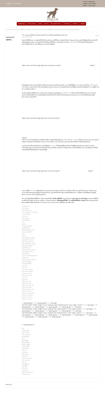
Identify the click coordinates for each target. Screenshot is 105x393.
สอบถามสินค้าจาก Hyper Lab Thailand (27, 29)
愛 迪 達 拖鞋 (25, 342)
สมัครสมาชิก (17, 4)
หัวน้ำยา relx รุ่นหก (27, 295)
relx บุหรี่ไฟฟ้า (26, 220)
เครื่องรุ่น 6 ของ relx (27, 285)
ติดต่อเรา (75, 24)
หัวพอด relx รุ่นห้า (27, 275)
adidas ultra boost (27, 372)
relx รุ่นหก (33, 190)
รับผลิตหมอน (21, 24)
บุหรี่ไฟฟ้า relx (26, 206)
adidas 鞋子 (25, 348)
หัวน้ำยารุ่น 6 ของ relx (28, 293)
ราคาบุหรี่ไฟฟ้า (26, 214)
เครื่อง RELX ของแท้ (27, 240)
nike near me (26, 360)
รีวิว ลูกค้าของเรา (56, 24)
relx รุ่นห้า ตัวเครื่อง (27, 271)
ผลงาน (46, 24)
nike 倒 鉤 (25, 352)
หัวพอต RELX (25, 254)
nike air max (25, 332)
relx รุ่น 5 (24, 265)
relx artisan (25, 218)
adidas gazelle (26, 344)
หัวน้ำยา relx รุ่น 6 (27, 291)
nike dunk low (26, 334)
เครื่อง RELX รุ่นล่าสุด (28, 242)
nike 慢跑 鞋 (25, 364)
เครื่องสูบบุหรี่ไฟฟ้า (27, 246)
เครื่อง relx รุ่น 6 (26, 281)
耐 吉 (23, 338)
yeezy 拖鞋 (25, 340)
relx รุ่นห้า (25, 267)
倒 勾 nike (25, 368)
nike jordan (25, 354)
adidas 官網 (25, 346)
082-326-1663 (92, 3)
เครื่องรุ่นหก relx (26, 283)
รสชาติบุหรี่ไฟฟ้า (27, 261)
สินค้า (40, 24)
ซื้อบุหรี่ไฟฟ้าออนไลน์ (28, 230)
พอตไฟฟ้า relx (67, 93)
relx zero (24, 216)
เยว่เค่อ (24, 224)
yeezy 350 (25, 370)
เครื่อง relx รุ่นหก (27, 287)
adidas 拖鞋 (25, 331)
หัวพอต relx (25, 258)
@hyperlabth (92, 1)
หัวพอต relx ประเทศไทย (29, 259)
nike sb (24, 362)
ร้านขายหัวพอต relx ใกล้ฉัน (30, 212)
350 (23, 329)
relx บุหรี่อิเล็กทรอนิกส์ (28, 238)
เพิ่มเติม (83, 24)
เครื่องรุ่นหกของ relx (28, 289)
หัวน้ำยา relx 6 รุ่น (27, 297)
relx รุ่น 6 (53, 146)
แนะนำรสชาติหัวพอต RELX (29, 256)
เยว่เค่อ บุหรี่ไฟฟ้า (74, 42)
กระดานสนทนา (10, 29)
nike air (24, 350)
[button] (87, 23)
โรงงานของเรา (32, 24)
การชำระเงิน (66, 24)
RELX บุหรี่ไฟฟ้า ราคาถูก (29, 244)
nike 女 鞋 (25, 356)
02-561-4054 (92, 5)
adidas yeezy (26, 374)
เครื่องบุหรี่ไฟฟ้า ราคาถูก (70, 140)
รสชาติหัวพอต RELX (27, 252)
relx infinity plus (27, 210)
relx (23, 222)
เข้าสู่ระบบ (9, 4)
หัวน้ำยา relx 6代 (27, 299)
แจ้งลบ (97, 35)
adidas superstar (27, 358)
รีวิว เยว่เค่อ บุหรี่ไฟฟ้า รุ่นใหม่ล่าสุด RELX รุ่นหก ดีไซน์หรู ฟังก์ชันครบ (60, 29)
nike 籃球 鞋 (25, 336)
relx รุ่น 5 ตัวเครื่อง (27, 269)
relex (23, 234)
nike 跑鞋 (24, 366)
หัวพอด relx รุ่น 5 (27, 273)
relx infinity (25, 208)
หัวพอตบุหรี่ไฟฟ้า (27, 263)
